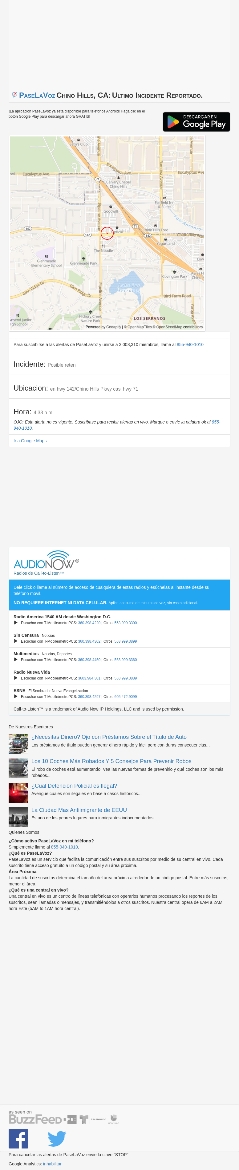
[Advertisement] (86, 43)
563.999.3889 (126, 678)
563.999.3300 (126, 623)
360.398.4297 (89, 697)
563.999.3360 (126, 660)
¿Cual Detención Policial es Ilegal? (74, 786)
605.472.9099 (126, 697)
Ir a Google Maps (30, 440)
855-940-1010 (190, 344)
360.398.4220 (89, 623)
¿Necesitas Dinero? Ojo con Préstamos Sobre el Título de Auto (109, 737)
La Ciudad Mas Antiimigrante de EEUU (79, 810)
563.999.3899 (126, 641)
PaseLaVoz (37, 95)
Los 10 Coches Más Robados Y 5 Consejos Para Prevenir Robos (111, 761)
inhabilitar (52, 1163)
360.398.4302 (89, 641)
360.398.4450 (89, 660)
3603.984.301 (89, 678)
